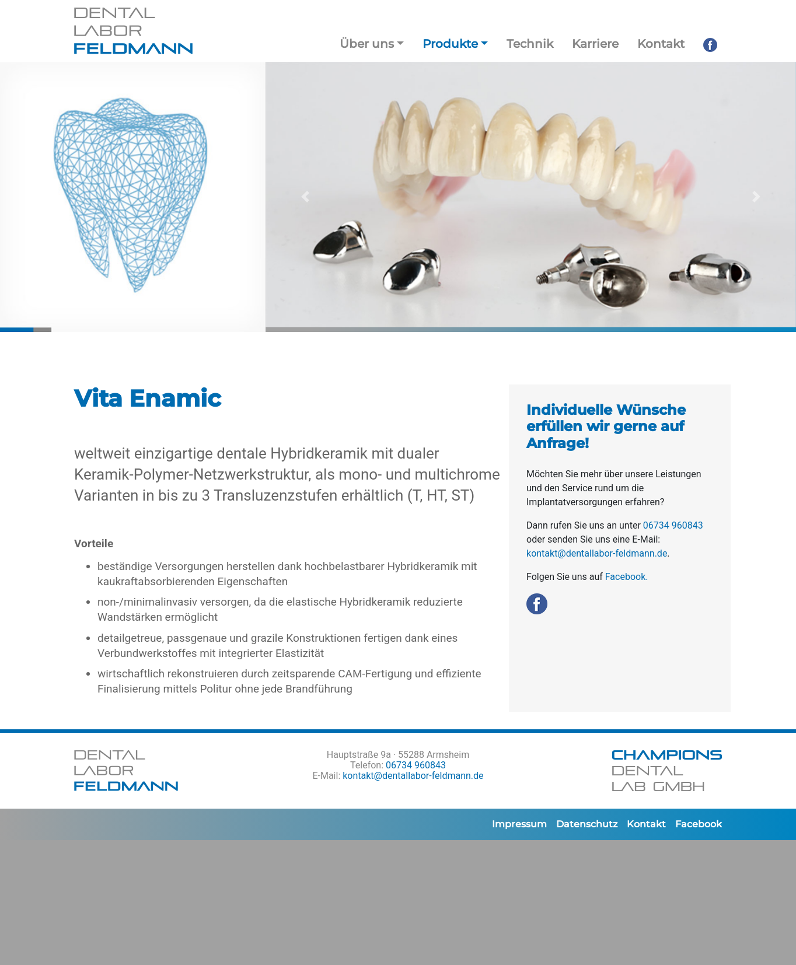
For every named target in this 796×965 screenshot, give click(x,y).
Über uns (367, 44)
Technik (530, 44)
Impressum (519, 824)
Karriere (595, 44)
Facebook (698, 824)
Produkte (450, 44)
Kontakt (661, 44)
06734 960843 (673, 525)
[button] (305, 197)
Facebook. (626, 576)
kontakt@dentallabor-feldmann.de (596, 553)
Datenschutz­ (586, 824)
